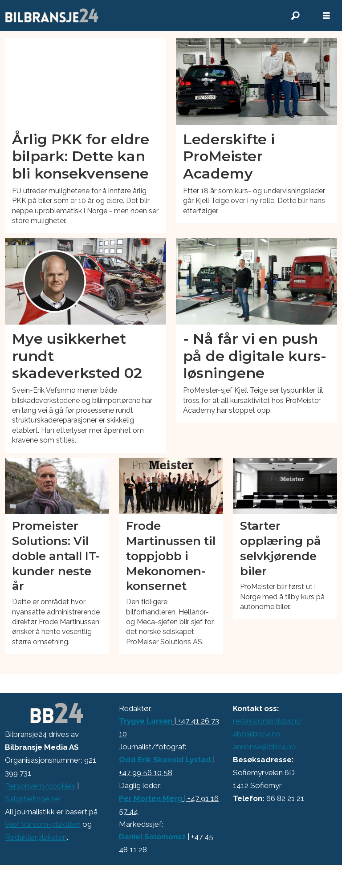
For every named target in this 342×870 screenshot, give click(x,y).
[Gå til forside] (52, 15)
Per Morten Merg (150, 798)
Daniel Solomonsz (152, 836)
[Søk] (295, 15)
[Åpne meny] (326, 16)
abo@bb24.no (257, 733)
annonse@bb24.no (264, 746)
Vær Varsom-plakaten (43, 824)
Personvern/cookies (40, 785)
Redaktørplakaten (36, 837)
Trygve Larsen (145, 720)
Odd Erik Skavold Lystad (165, 759)
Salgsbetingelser (33, 798)
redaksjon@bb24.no (267, 720)
